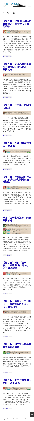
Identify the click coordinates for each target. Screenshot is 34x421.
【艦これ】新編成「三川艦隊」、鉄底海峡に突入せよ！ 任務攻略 (17, 304)
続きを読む (7, 56)
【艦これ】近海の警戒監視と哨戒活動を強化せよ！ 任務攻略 (17, 67)
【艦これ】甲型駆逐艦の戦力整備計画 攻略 (17, 345)
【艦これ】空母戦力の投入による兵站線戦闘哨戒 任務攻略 (17, 180)
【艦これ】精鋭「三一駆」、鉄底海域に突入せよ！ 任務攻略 (16, 265)
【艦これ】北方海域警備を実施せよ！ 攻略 (17, 381)
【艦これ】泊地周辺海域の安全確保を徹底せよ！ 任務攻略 (17, 24)
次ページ (32, 414)
